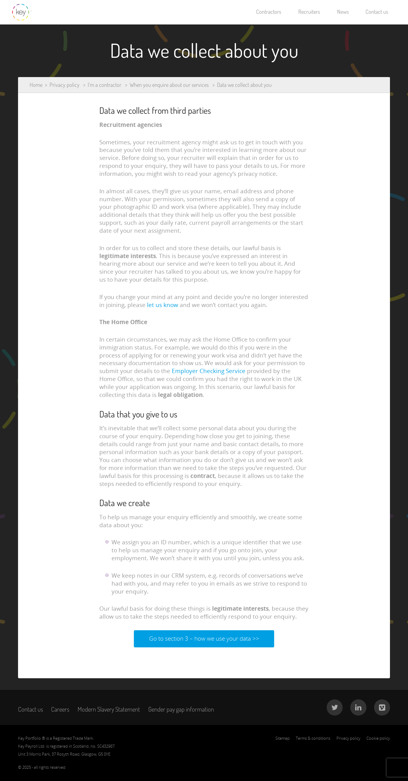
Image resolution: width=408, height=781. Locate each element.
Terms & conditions (313, 738)
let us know (162, 305)
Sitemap (282, 738)
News (343, 11)
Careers (60, 709)
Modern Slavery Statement (109, 709)
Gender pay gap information (181, 709)
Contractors (268, 11)
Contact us (377, 11)
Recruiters (309, 11)
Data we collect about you (244, 84)
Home (36, 84)
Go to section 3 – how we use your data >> (204, 638)
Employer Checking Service (208, 371)
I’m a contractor (104, 84)
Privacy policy (64, 84)
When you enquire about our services (169, 84)
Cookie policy (378, 738)
